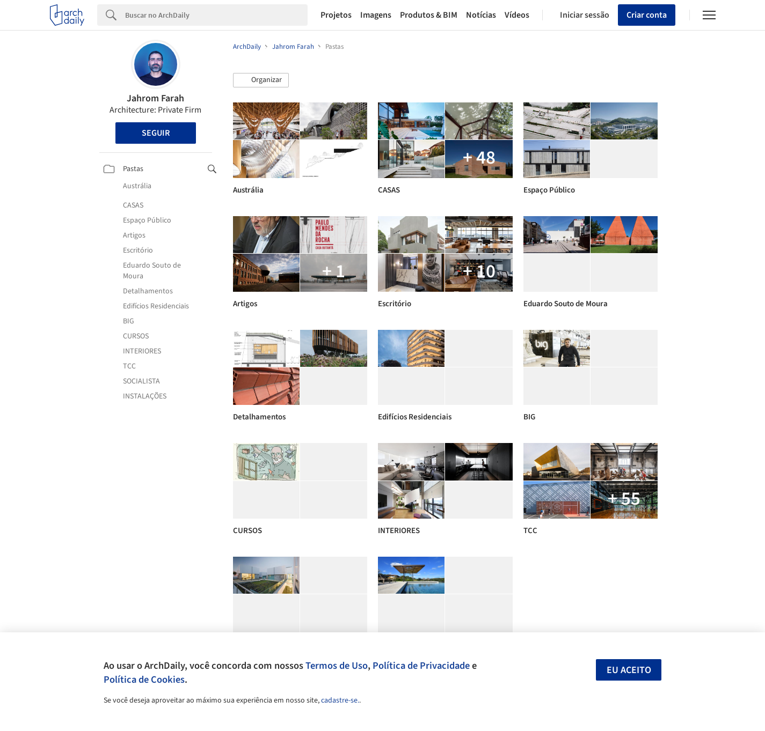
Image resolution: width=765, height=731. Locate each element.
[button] (261, 80)
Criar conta (646, 15)
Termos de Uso (336, 666)
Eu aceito (629, 670)
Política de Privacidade (421, 666)
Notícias (481, 15)
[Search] (216, 15)
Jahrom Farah (155, 98)
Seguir (156, 133)
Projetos (336, 15)
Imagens (375, 15)
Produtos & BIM (428, 15)
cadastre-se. (340, 700)
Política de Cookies (144, 679)
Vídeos (517, 15)
